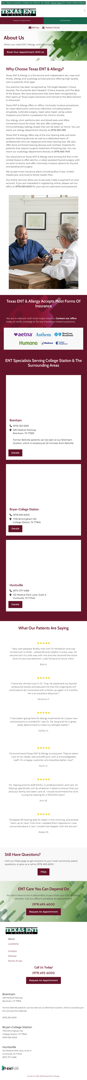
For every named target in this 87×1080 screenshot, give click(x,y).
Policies (12, 956)
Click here (56, 2)
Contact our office (66, 318)
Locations (13, 944)
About (11, 939)
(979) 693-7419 (62, 151)
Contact (12, 951)
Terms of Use (15, 961)
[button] (84, 11)
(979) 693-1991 (58, 130)
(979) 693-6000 (23, 186)
